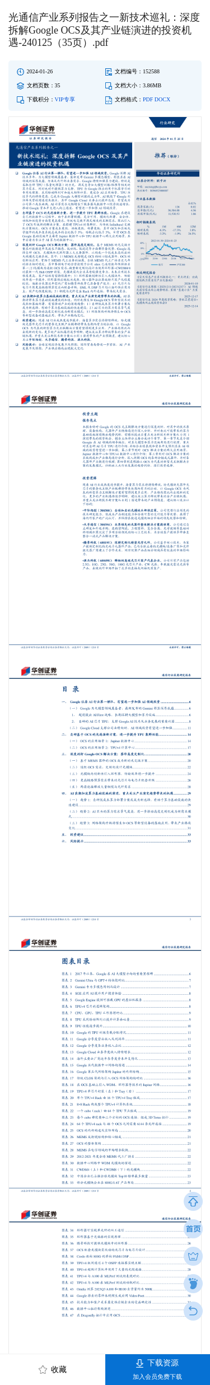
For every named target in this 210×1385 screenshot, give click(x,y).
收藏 (53, 1369)
